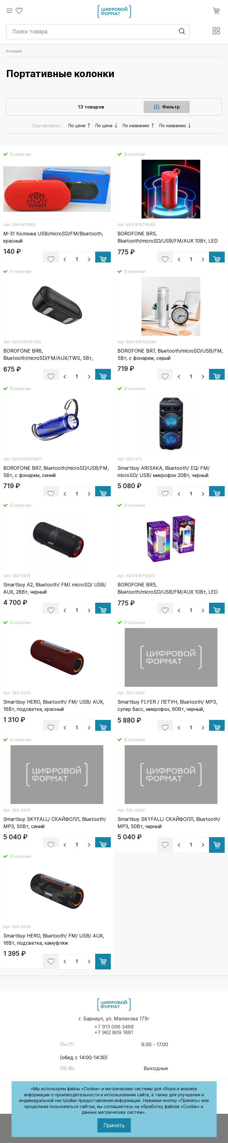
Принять (114, 1125)
